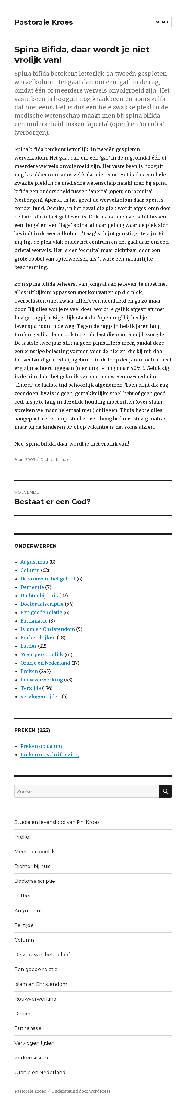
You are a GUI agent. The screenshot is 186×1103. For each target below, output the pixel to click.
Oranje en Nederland (45, 663)
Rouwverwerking (41, 680)
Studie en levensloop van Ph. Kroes (56, 822)
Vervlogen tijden (40, 696)
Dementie (32, 587)
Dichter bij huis (54, 459)
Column (30, 570)
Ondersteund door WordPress (81, 1091)
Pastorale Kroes (43, 22)
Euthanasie (34, 621)
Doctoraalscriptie (42, 604)
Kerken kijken (38, 638)
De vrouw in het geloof (47, 579)
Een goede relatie (41, 612)
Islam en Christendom (47, 629)
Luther (28, 646)
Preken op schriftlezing (49, 754)
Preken (29, 671)
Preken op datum (41, 746)
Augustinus (34, 562)
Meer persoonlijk (41, 654)
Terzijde (30, 688)
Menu (161, 22)
